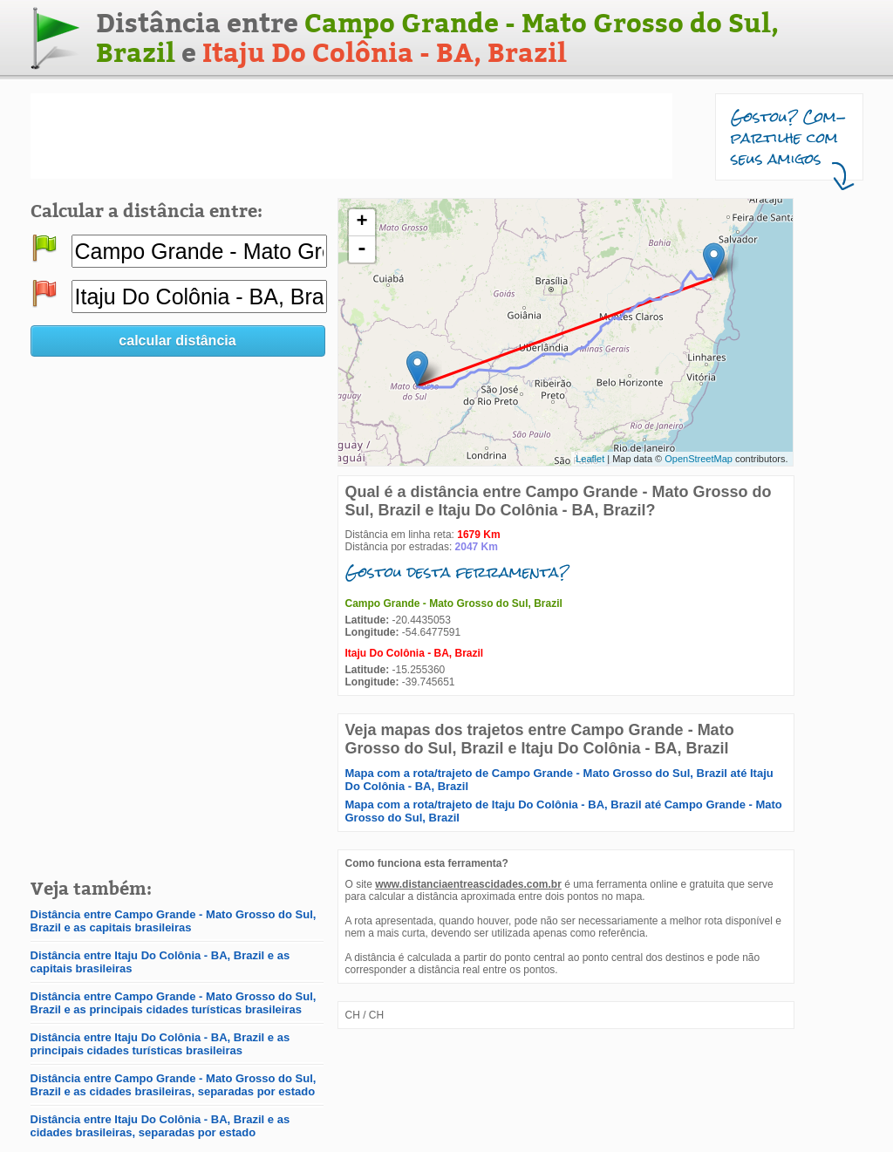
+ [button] (361, 222)
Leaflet (590, 458)
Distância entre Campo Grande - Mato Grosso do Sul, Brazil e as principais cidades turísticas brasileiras (174, 1003)
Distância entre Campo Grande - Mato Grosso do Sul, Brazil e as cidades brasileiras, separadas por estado (174, 1085)
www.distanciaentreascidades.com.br (468, 884)
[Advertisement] (351, 136)
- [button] (362, 249)
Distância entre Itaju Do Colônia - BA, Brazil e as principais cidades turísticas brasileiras (160, 1044)
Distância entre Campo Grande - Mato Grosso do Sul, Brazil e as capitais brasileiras (174, 921)
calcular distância (177, 340)
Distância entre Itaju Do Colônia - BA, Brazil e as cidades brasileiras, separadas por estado (160, 1126)
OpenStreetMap (699, 458)
